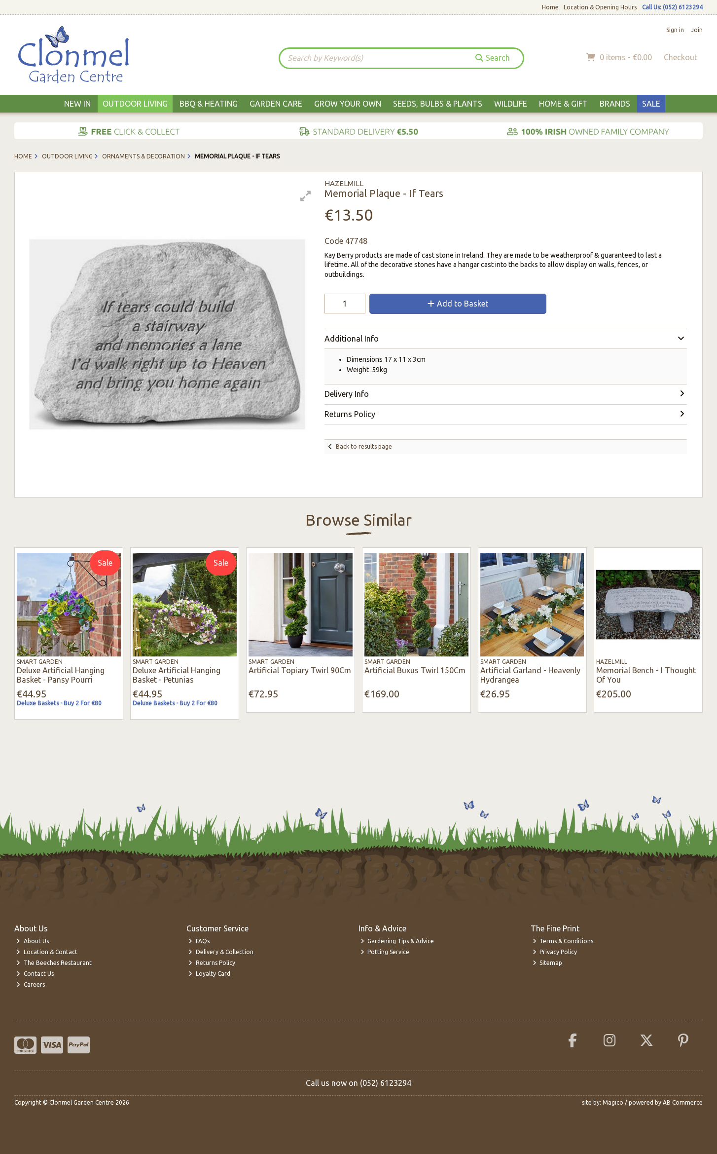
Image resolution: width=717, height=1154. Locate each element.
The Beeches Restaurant (54, 963)
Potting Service (385, 952)
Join (697, 30)
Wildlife (510, 103)
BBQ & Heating (208, 103)
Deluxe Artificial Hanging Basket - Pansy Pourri (61, 675)
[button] (306, 196)
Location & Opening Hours (600, 7)
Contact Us (35, 973)
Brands (615, 103)
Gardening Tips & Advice (397, 941)
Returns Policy (211, 963)
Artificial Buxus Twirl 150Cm (415, 670)
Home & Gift (563, 103)
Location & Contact (46, 952)
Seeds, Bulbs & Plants (437, 103)
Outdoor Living (135, 103)
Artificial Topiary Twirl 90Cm (300, 670)
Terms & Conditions (563, 941)
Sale (651, 103)
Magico (613, 1102)
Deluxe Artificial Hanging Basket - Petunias (176, 675)
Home (550, 7)
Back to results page (364, 446)
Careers (30, 984)
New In (77, 103)
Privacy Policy (555, 952)
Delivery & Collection (220, 952)
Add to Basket (458, 303)
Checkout (680, 57)
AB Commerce (683, 1102)
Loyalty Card (209, 973)
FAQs (199, 941)
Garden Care (276, 103)
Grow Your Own (347, 103)
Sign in (675, 30)
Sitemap (548, 963)
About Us (32, 941)
